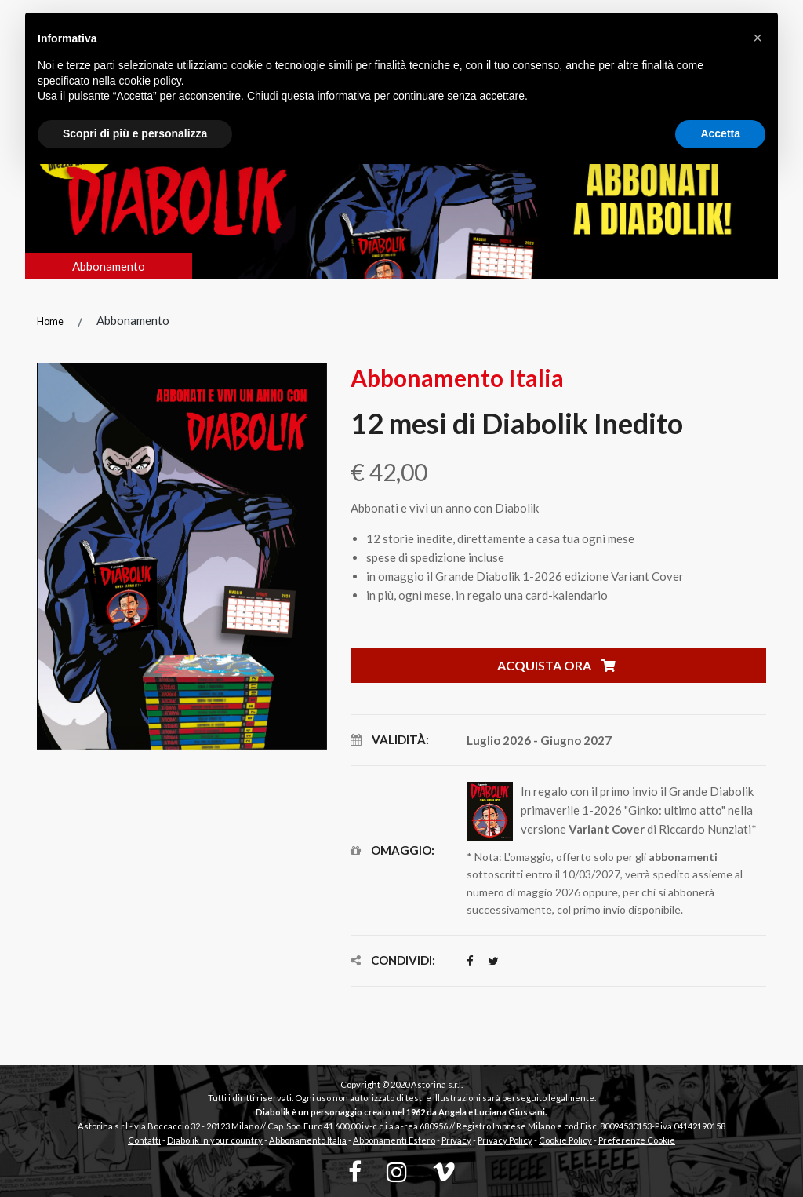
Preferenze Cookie (636, 1140)
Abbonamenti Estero (394, 1140)
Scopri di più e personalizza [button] (135, 133)
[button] (757, 37)
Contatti (144, 1140)
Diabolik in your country (215, 1140)
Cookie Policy (565, 1140)
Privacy (456, 1140)
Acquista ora (556, 665)
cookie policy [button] (150, 81)
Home (50, 321)
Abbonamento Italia (308, 1140)
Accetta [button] (720, 133)
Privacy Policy (505, 1140)
